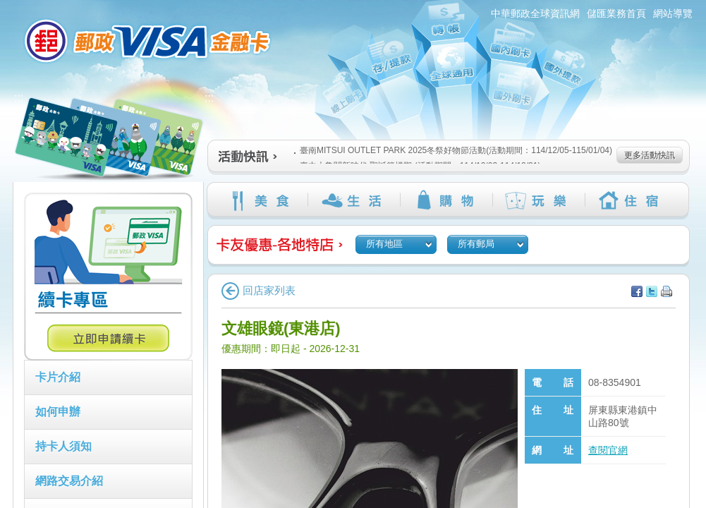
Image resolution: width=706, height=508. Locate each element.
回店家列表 (258, 290)
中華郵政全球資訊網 (535, 13)
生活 (354, 200)
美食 (261, 200)
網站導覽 (673, 13)
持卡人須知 (63, 446)
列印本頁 (666, 291)
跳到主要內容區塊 (7, 7)
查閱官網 (608, 450)
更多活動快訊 (649, 155)
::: (4, 6)
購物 (446, 200)
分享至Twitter (651, 291)
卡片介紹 (57, 377)
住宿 (631, 200)
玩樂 (538, 200)
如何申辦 (57, 412)
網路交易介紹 (69, 481)
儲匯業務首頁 (616, 13)
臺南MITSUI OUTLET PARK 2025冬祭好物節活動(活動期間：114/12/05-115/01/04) (453, 150)
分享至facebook (637, 291)
